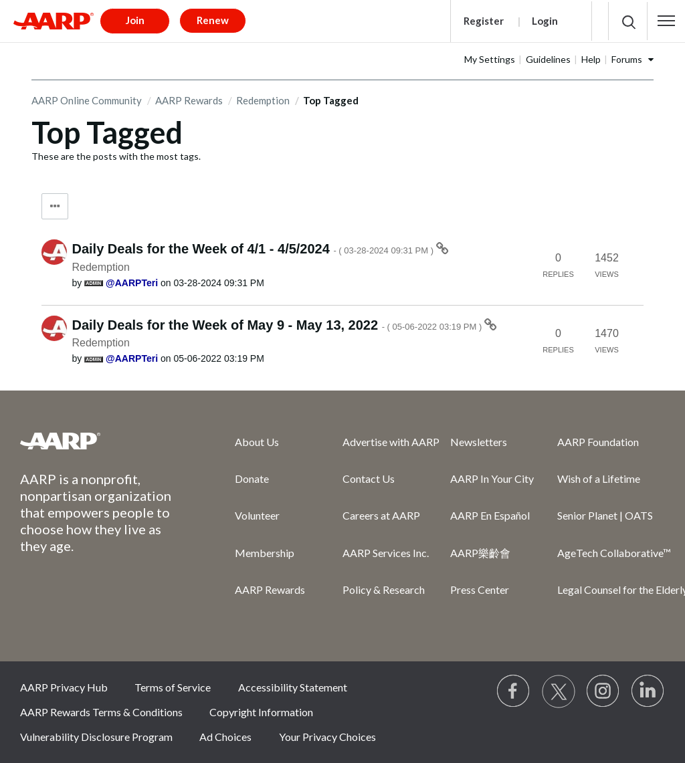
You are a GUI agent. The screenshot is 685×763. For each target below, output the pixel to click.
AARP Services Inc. (385, 552)
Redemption (263, 100)
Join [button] (135, 20)
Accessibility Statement (292, 687)
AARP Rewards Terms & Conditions (101, 711)
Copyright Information (261, 711)
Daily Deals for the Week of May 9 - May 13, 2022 (278, 325)
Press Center (479, 589)
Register (484, 21)
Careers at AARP (381, 515)
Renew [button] (213, 20)
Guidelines (548, 59)
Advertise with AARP (390, 441)
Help (591, 59)
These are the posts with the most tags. (116, 156)
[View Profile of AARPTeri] (132, 283)
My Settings (489, 59)
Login (545, 21)
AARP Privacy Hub (64, 687)
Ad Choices (225, 736)
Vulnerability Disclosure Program (96, 736)
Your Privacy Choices (327, 736)
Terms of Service (172, 687)
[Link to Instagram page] (603, 691)
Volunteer (257, 515)
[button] (666, 21)
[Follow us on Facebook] (513, 691)
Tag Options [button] (54, 206)
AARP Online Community (86, 100)
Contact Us (368, 478)
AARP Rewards (189, 100)
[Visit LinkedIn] (648, 691)
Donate (252, 478)
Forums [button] (626, 59)
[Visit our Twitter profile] (558, 691)
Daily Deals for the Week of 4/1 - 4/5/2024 (254, 248)
